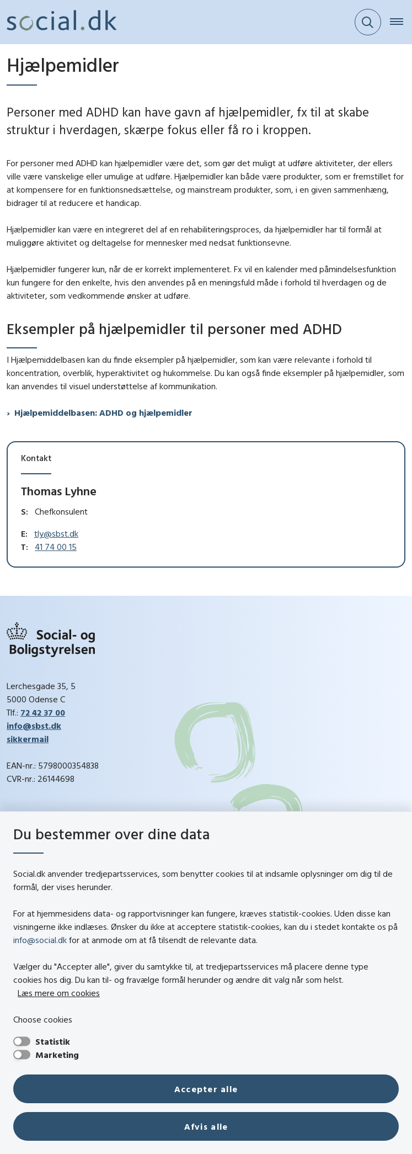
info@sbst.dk (34, 725)
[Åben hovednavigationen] (401, 22)
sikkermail (28, 738)
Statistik (52, 1041)
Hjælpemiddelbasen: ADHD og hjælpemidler (103, 412)
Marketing (57, 1054)
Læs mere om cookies (59, 992)
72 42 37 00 (42, 712)
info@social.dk (40, 939)
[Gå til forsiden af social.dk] (58, 22)
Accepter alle (206, 1088)
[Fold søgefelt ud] (368, 22)
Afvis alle (206, 1126)
